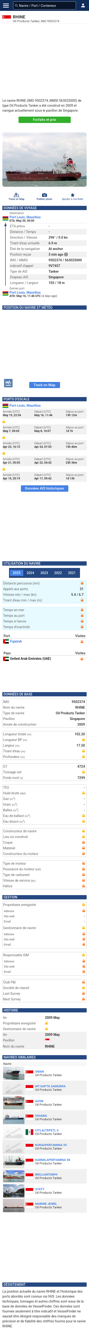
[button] (83, 5)
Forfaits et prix (44, 120)
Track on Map (44, 385)
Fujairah (12, 641)
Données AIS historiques (44, 488)
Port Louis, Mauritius (25, 217)
